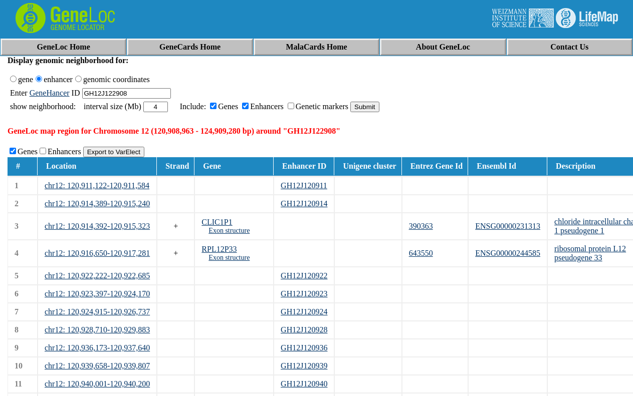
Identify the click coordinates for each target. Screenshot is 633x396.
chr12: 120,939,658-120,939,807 (97, 365)
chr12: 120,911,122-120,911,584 (97, 185)
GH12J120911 (304, 185)
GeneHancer (50, 93)
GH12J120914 (304, 203)
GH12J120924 (304, 311)
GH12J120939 (304, 365)
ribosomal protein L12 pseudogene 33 (590, 253)
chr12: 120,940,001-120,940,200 (97, 383)
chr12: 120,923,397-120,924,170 (97, 293)
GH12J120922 (304, 275)
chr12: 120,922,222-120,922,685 (97, 275)
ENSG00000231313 (507, 226)
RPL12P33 (219, 249)
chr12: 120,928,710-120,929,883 (97, 329)
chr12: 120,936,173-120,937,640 (97, 347)
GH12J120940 (304, 383)
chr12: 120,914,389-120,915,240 (97, 203)
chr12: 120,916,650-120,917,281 (97, 253)
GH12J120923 (304, 293)
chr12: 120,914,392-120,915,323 (97, 226)
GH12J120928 (304, 329)
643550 (421, 253)
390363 (421, 226)
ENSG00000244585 (507, 253)
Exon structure (229, 230)
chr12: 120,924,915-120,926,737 (97, 311)
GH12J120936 (304, 347)
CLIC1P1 (216, 222)
